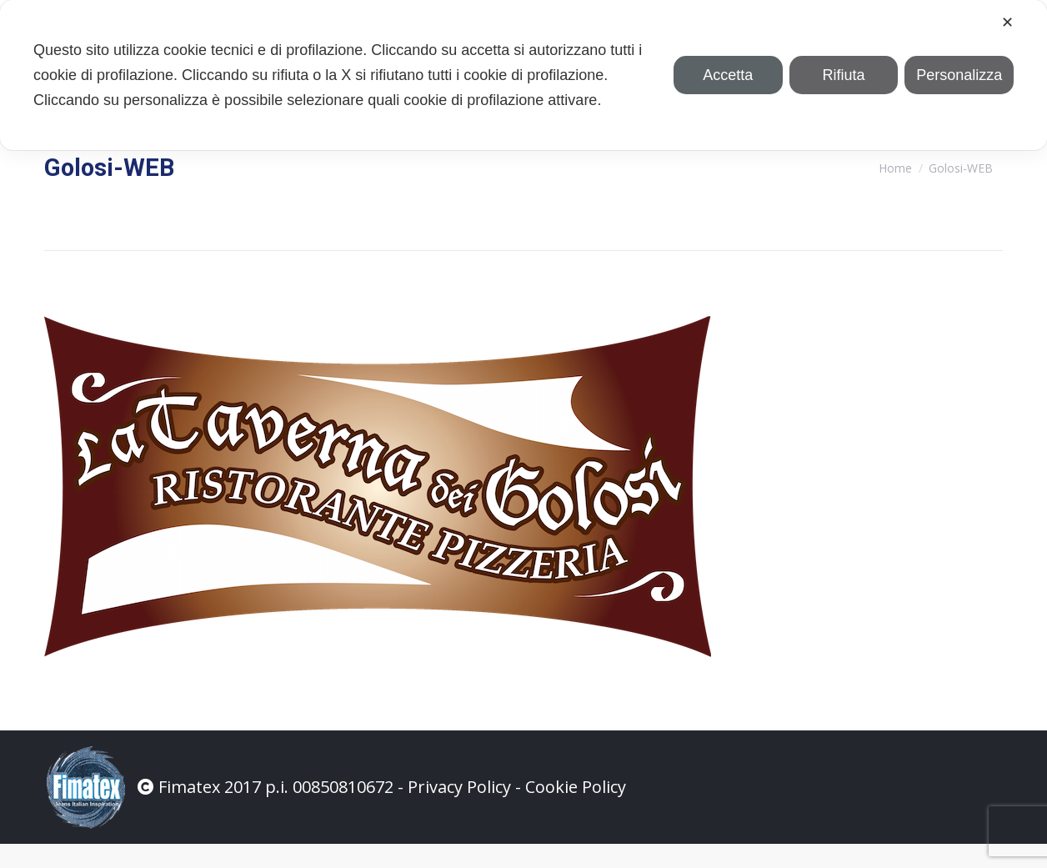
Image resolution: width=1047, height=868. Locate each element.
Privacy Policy (459, 811)
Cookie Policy (575, 811)
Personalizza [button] (959, 75)
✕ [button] (1007, 22)
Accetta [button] (728, 75)
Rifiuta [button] (843, 75)
